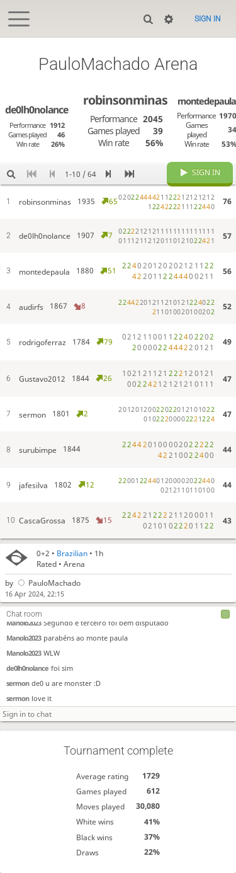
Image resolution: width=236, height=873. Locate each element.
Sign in (207, 18)
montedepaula (206, 100)
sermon (17, 683)
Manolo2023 (23, 623)
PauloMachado (48, 583)
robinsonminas (125, 99)
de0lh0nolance (27, 668)
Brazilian (72, 553)
